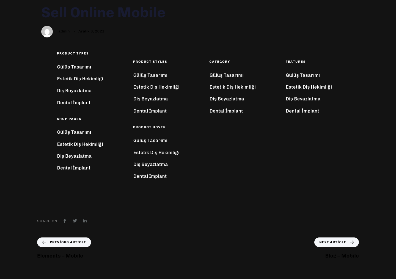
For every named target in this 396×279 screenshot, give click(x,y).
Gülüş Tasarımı (74, 67)
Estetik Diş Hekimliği (80, 78)
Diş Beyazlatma (74, 90)
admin (64, 31)
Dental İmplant (73, 102)
